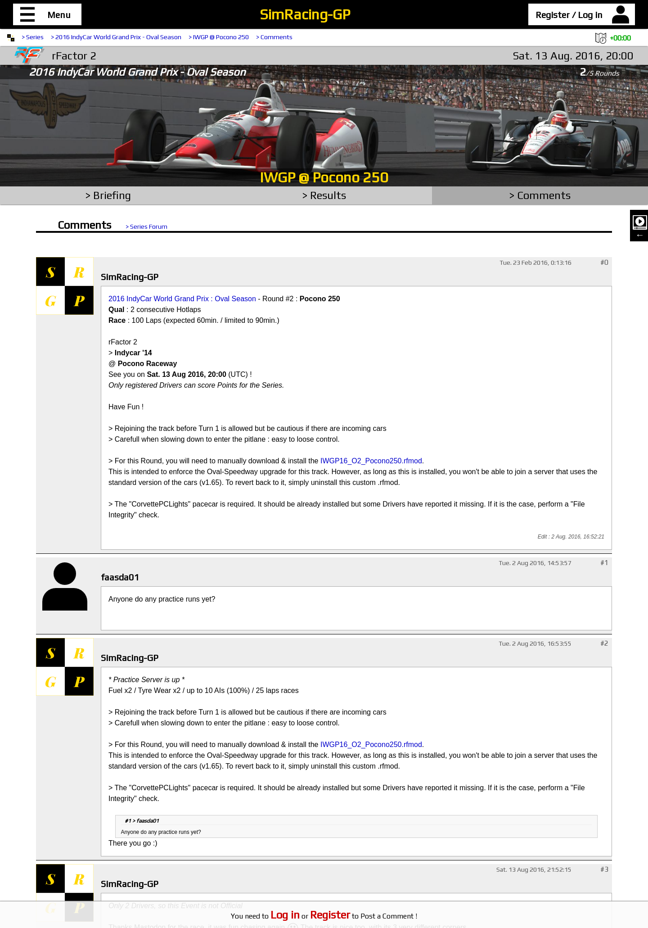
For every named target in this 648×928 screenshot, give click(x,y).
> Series (33, 37)
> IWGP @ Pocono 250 (219, 37)
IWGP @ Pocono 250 (324, 177)
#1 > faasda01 (142, 821)
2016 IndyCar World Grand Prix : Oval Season (182, 299)
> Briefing (108, 195)
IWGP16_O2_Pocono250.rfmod (371, 461)
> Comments (274, 37)
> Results (324, 195)
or (310, 916)
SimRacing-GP (305, 14)
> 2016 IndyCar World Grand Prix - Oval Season (116, 37)
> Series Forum (146, 226)
